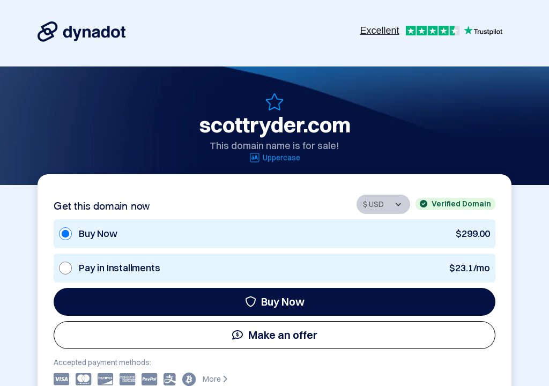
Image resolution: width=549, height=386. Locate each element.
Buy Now (275, 301)
